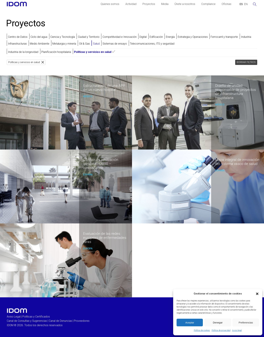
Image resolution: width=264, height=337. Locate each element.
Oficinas (226, 4)
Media (164, 4)
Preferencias (246, 322)
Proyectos (149, 4)
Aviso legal (237, 330)
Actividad (130, 4)
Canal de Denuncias (60, 320)
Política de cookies (202, 330)
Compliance (208, 4)
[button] (257, 293)
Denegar (218, 322)
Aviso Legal (14, 316)
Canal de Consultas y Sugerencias (27, 320)
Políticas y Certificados (36, 316)
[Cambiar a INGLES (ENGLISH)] (246, 4)
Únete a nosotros (185, 4)
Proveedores (81, 320)
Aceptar (189, 322)
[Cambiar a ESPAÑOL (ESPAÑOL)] (241, 4)
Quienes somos (110, 4)
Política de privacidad (221, 330)
